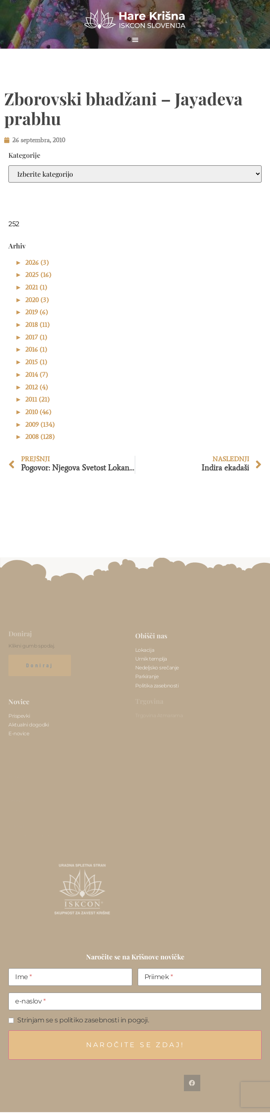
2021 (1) (36, 287)
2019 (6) (36, 312)
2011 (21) (37, 399)
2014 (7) (36, 375)
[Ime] (70, 977)
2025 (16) (38, 275)
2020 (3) (37, 300)
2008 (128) (40, 437)
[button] (135, 39)
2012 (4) (36, 387)
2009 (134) (40, 424)
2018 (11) (37, 325)
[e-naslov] (135, 1001)
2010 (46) (38, 412)
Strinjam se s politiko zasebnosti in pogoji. (83, 1020)
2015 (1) (36, 362)
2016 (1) (36, 349)
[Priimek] (200, 977)
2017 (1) (36, 337)
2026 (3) (37, 262)
